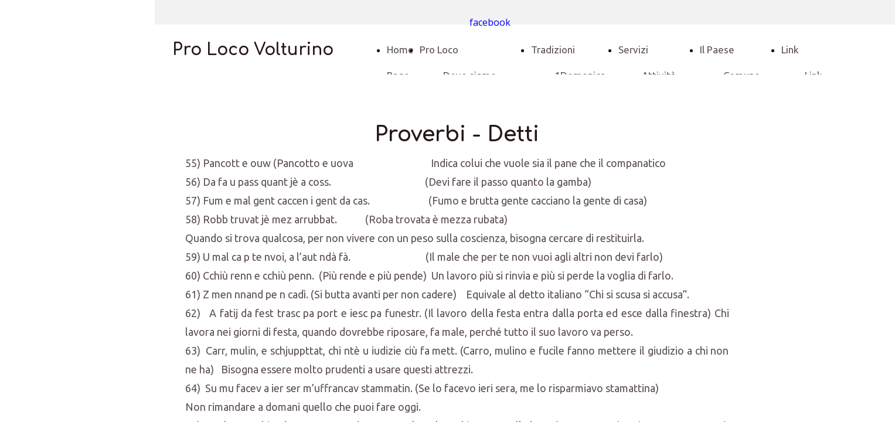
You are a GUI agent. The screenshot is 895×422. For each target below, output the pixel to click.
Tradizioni (553, 49)
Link (790, 49)
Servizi (633, 49)
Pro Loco (439, 49)
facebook (490, 22)
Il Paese (717, 49)
